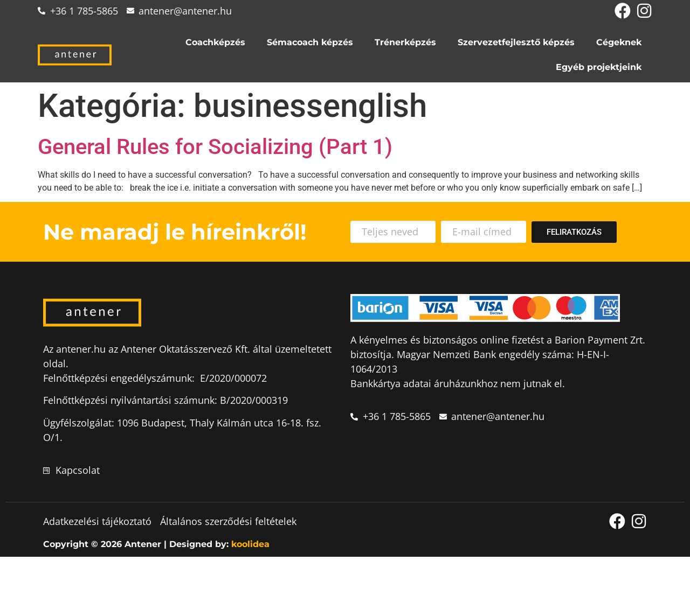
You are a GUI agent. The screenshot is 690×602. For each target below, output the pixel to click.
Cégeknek (618, 42)
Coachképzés (215, 42)
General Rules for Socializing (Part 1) (215, 146)
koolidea (250, 545)
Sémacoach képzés (310, 42)
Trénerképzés (405, 42)
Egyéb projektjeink (598, 67)
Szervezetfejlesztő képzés (516, 42)
